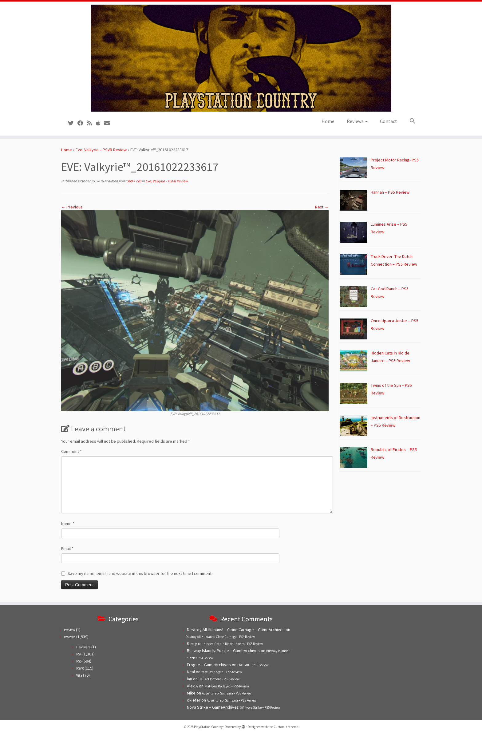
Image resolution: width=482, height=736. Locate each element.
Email (67, 548)
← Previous (72, 207)
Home (328, 121)
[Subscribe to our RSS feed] (91, 123)
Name (67, 523)
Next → (322, 207)
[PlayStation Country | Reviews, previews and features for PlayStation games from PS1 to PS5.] (241, 58)
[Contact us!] (109, 123)
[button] (409, 121)
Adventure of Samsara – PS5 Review (226, 693)
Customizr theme (286, 727)
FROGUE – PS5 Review (252, 665)
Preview (69, 630)
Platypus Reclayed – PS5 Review (226, 686)
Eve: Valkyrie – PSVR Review (101, 149)
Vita (79, 675)
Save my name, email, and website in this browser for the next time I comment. (140, 573)
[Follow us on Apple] (100, 123)
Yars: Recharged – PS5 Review (221, 672)
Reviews (357, 121)
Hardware (83, 647)
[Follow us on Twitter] (72, 123)
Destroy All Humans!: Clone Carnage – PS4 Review (220, 637)
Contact (388, 121)
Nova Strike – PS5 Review (262, 707)
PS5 (78, 661)
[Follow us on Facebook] (82, 123)
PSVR (80, 668)
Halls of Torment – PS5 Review (219, 679)
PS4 (78, 654)
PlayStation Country (208, 727)
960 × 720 (133, 181)
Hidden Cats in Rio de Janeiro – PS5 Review (233, 644)
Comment (71, 451)
